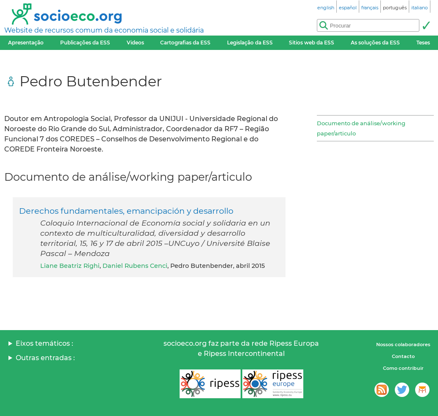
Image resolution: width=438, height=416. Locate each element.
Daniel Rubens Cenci (135, 266)
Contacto (403, 356)
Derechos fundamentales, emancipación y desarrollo (126, 211)
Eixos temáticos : (44, 343)
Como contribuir (403, 368)
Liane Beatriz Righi (70, 266)
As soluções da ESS (375, 42)
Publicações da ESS (85, 42)
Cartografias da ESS (185, 42)
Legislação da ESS (250, 42)
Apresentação (26, 42)
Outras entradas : (45, 358)
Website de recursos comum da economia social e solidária (104, 30)
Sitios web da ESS (311, 42)
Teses (423, 42)
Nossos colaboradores (403, 344)
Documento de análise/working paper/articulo (361, 128)
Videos (135, 42)
